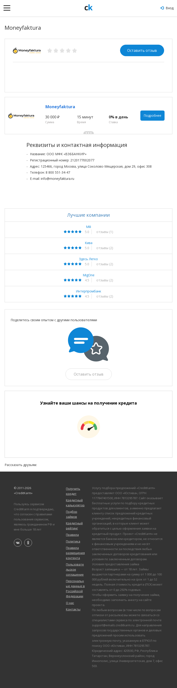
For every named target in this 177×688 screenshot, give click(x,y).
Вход (167, 8)
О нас (70, 603)
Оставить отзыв (142, 50)
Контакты (73, 609)
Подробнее (152, 115)
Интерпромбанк (88, 291)
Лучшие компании (88, 215)
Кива (88, 243)
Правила (72, 535)
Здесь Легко (88, 259)
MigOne (88, 275)
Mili (88, 226)
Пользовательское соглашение (75, 569)
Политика (73, 541)
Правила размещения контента (75, 553)
